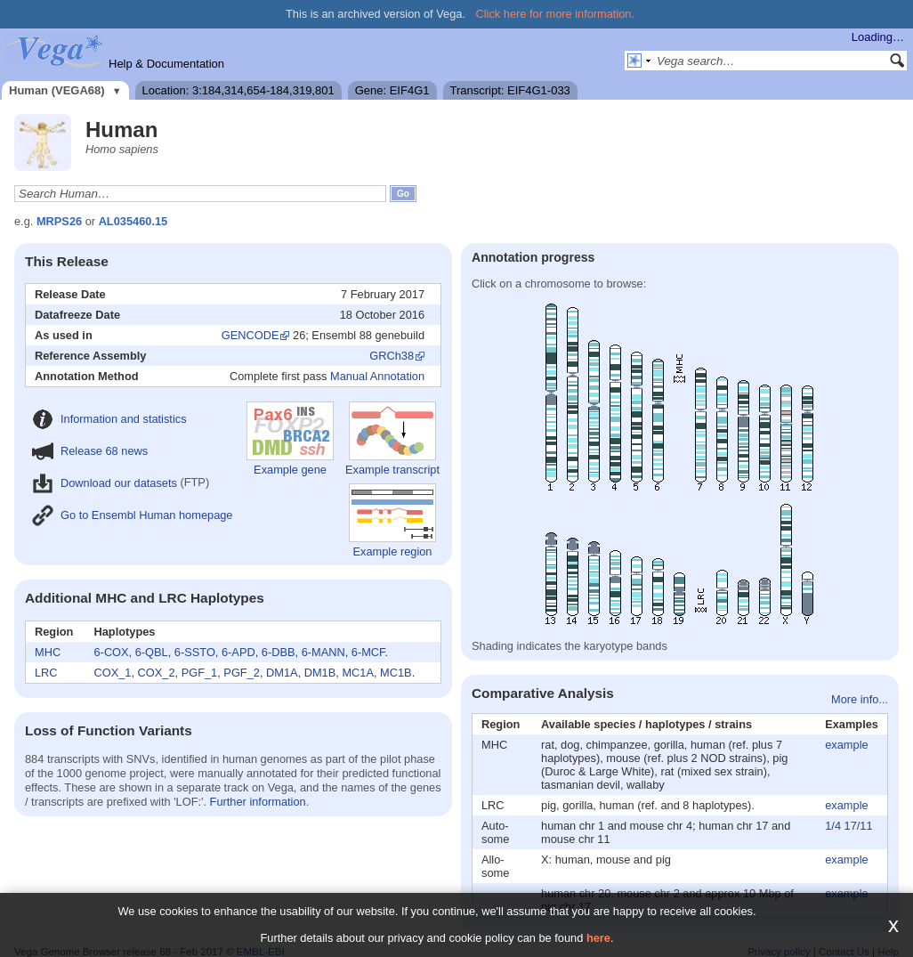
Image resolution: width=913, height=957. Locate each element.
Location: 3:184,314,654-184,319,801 (238, 90)
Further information (258, 801)
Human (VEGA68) (57, 90)
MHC (48, 652)
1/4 (833, 825)
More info (854, 699)
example (846, 744)
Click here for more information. (555, 13)
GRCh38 (391, 355)
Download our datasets (104, 483)
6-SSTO (194, 652)
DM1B (320, 672)
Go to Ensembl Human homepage (132, 515)
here (598, 938)
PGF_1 (200, 672)
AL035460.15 (133, 221)
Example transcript (392, 438)
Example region (392, 520)
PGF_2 (241, 672)
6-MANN (323, 652)
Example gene (290, 438)
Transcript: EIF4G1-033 (510, 90)
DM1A (282, 672)
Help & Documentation (166, 63)
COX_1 (113, 672)
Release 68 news (90, 451)
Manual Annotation (377, 376)
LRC (46, 672)
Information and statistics (109, 419)
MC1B (396, 672)
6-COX (111, 652)
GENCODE (250, 335)
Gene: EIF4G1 (392, 90)
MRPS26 (59, 221)
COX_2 (156, 672)
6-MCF (368, 652)
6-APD (238, 652)
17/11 (858, 825)
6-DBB (278, 652)
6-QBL (151, 652)
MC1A (358, 672)
